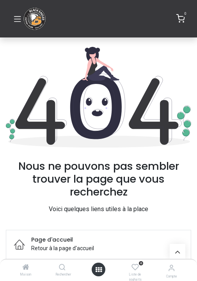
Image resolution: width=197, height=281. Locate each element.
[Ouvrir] (99, 269)
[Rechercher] (62, 268)
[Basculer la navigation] (17, 18)
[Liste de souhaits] (135, 267)
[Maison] (25, 268)
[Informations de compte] (171, 267)
